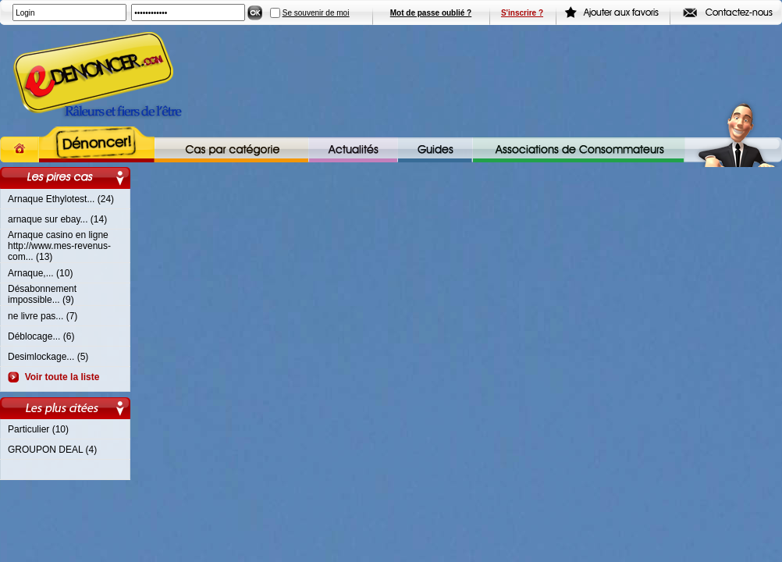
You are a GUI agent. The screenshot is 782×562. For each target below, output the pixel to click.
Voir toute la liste (59, 377)
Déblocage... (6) (41, 336)
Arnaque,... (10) (40, 273)
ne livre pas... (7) (42, 316)
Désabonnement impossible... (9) (42, 294)
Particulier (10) (38, 429)
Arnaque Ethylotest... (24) (61, 199)
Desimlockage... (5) (48, 356)
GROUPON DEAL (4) (52, 449)
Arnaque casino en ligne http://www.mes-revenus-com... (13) (59, 245)
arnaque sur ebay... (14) (57, 219)
